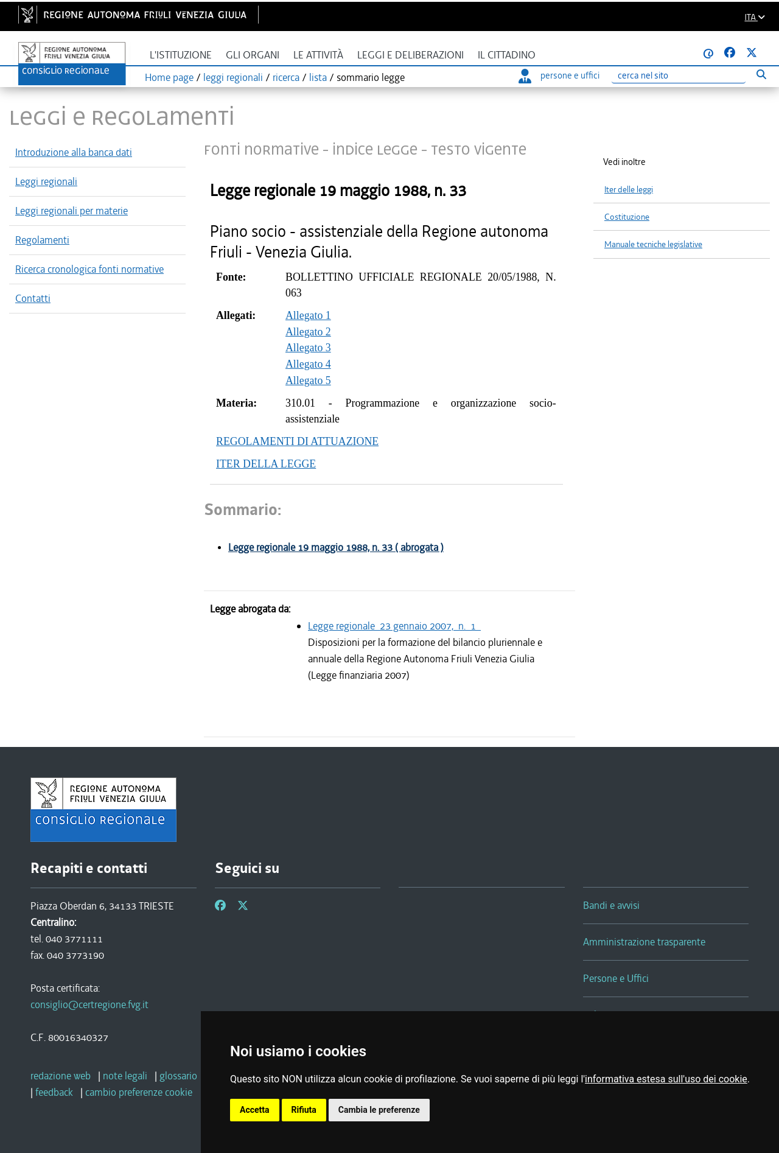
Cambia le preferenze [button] (379, 1110)
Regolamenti (42, 240)
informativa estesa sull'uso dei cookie (666, 1079)
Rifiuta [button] (304, 1110)
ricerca (286, 77)
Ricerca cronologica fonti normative (89, 269)
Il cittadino (507, 55)
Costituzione (626, 217)
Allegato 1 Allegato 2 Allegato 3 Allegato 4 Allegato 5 (308, 348)
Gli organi (252, 55)
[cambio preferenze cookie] (138, 1092)
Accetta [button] (255, 1110)
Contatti (33, 298)
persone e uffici (559, 75)
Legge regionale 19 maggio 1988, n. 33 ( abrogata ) (336, 547)
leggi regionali (233, 77)
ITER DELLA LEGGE (266, 464)
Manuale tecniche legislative (653, 244)
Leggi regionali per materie (71, 210)
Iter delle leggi (628, 189)
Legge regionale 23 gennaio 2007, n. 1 (394, 626)
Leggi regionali (46, 181)
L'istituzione (181, 55)
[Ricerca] (679, 75)
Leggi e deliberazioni (410, 55)
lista (318, 77)
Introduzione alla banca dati (73, 152)
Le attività (318, 55)
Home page (169, 77)
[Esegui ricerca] (761, 74)
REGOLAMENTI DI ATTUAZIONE (297, 441)
